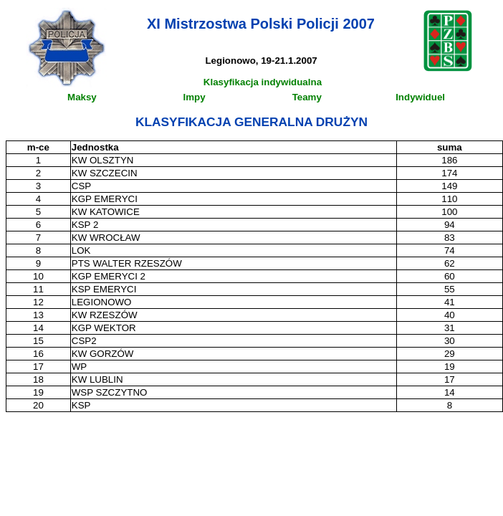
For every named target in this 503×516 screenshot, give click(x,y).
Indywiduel (420, 97)
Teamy (307, 97)
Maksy (82, 97)
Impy (194, 97)
